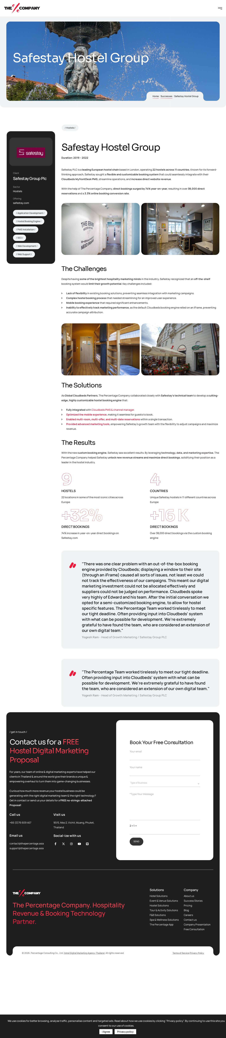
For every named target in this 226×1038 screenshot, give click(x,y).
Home (156, 96)
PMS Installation (25, 229)
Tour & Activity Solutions (164, 985)
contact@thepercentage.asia (27, 918)
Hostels (70, 202)
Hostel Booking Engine (28, 221)
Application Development (30, 212)
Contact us (190, 994)
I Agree (106, 1031)
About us (189, 971)
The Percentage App (161, 999)
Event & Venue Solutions (164, 975)
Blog (186, 985)
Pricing (188, 980)
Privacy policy (125, 1031)
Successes (166, 96)
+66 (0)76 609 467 (20, 897)
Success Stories (193, 975)
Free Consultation (194, 1004)
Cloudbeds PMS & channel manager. (113, 485)
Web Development (26, 245)
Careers (188, 990)
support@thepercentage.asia (27, 923)
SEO (19, 237)
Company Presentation (197, 999)
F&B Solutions (158, 990)
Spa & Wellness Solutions (164, 994)
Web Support (24, 254)
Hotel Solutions (158, 971)
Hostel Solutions (159, 980)
